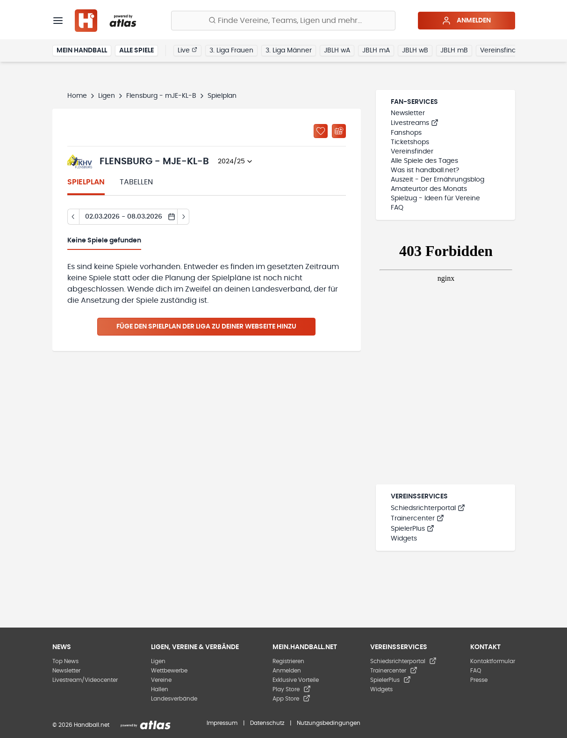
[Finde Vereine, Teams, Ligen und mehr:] (283, 20)
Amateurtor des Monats (429, 189)
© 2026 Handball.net (80, 725)
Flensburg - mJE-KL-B (161, 96)
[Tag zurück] (73, 217)
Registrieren (288, 661)
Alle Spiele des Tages (424, 161)
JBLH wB (415, 50)
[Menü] (58, 20)
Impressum (222, 723)
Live (187, 50)
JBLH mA (376, 50)
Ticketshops (410, 142)
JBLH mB (454, 50)
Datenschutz (267, 723)
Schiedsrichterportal (428, 508)
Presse (479, 680)
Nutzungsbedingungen (328, 723)
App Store (291, 698)
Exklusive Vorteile (296, 680)
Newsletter (408, 113)
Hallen (159, 689)
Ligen (106, 96)
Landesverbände (174, 698)
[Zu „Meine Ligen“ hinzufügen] (321, 131)
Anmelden (466, 20)
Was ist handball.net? (425, 170)
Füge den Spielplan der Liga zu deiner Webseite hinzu (206, 326)
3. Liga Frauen (231, 50)
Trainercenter (417, 518)
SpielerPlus (412, 529)
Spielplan (86, 182)
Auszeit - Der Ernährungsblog (437, 179)
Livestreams (414, 123)
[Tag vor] (183, 217)
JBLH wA (337, 50)
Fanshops (406, 133)
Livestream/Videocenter (85, 680)
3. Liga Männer (289, 50)
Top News (65, 661)
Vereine (161, 680)
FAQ (397, 208)
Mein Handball (82, 50)
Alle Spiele (136, 50)
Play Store (292, 689)
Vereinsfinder (501, 50)
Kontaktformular (492, 661)
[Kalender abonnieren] (339, 131)
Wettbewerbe (169, 670)
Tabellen (136, 182)
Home (77, 96)
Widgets (404, 538)
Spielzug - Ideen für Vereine (435, 198)
